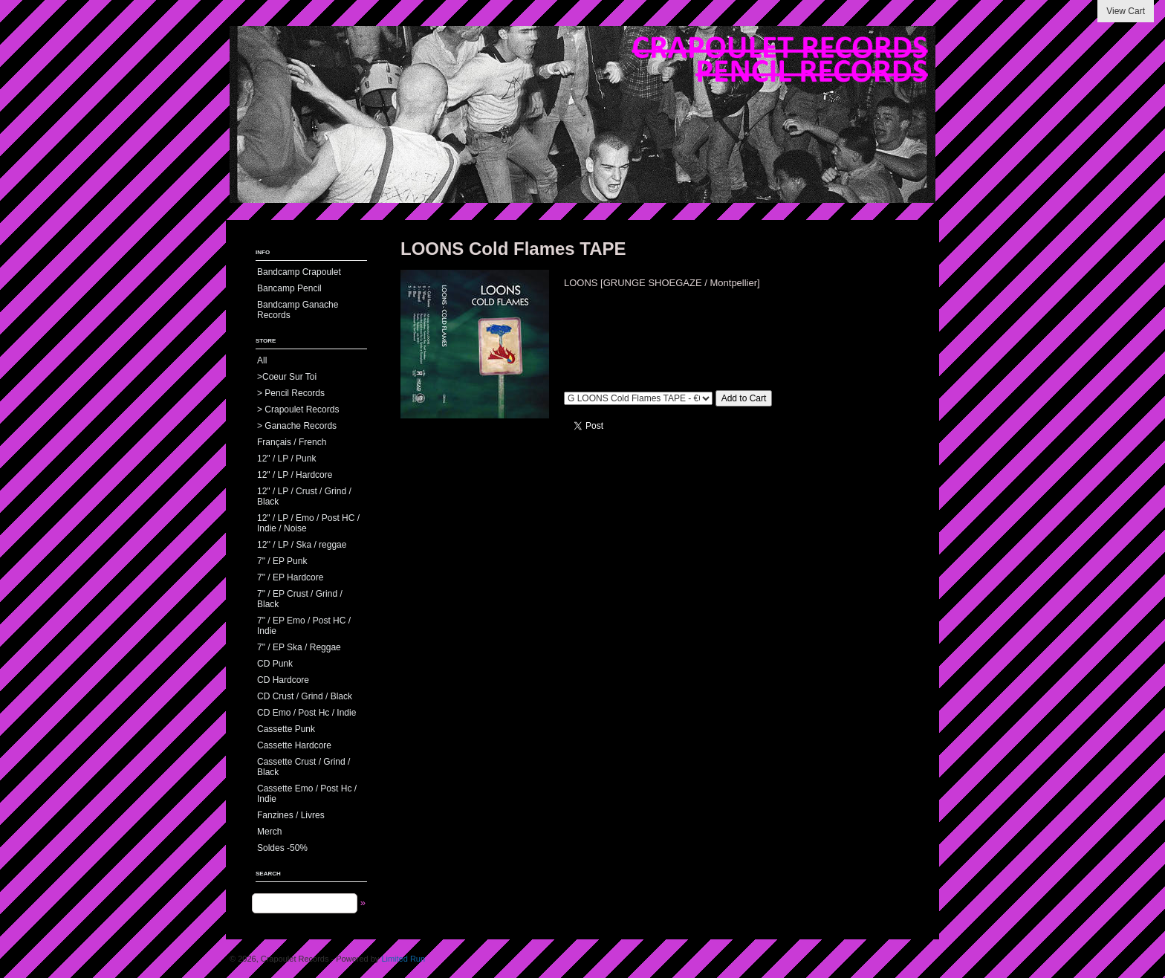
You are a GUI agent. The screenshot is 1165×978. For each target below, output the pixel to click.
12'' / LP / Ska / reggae (301, 545)
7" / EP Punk (282, 561)
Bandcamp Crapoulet (299, 272)
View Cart (1125, 11)
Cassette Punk (286, 729)
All (262, 360)
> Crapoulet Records (298, 409)
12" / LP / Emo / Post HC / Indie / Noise (308, 523)
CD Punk (275, 663)
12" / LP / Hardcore (294, 475)
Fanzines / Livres (291, 815)
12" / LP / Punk (286, 458)
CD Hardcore (283, 680)
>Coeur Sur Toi (287, 377)
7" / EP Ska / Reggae (299, 647)
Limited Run (403, 958)
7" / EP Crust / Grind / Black (300, 599)
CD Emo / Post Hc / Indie (306, 712)
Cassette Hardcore (294, 745)
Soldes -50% (282, 848)
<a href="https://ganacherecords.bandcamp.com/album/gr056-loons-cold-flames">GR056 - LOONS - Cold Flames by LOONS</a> (742, 333)
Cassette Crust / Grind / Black (303, 767)
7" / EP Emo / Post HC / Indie (304, 625)
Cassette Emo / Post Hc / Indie (307, 793)
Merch (269, 831)
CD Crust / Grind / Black (304, 696)
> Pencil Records (291, 393)
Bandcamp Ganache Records (297, 309)
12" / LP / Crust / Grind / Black (304, 496)
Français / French (291, 442)
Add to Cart (744, 398)
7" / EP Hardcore (290, 577)
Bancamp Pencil (289, 288)
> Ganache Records (297, 426)
